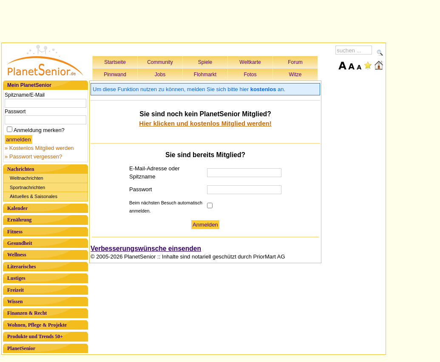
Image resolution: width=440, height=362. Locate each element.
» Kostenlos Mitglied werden (39, 148)
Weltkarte (250, 62)
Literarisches (21, 267)
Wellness (16, 255)
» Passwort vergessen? (33, 156)
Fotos (250, 75)
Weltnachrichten (26, 178)
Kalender (17, 208)
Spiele (205, 62)
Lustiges (16, 278)
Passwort (15, 112)
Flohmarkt (205, 75)
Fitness (15, 232)
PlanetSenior (21, 348)
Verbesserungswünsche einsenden (146, 248)
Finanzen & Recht (27, 313)
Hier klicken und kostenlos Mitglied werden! (205, 123)
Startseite (115, 62)
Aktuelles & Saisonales (33, 196)
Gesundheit (19, 243)
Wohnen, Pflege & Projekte (37, 325)
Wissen (15, 302)
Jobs (160, 75)
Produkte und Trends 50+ (35, 336)
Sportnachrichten (27, 187)
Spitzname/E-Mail (25, 95)
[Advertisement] (194, 20)
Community (160, 62)
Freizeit (15, 290)
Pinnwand (115, 75)
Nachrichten (20, 169)
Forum (295, 62)
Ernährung (19, 220)
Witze (295, 75)
